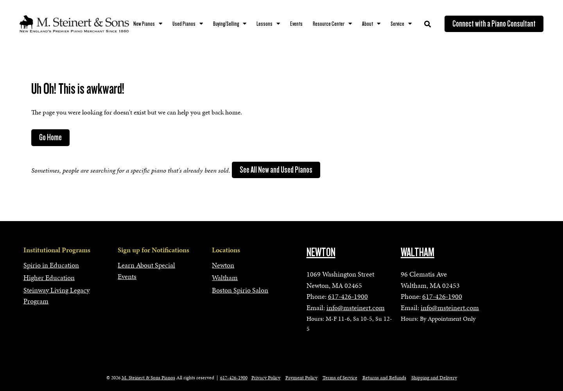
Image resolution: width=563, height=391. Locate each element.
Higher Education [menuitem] (49, 277)
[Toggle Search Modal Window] (427, 24)
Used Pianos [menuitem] (183, 24)
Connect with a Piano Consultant (494, 24)
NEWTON (321, 252)
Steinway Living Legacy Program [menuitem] (56, 295)
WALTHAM (417, 252)
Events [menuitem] (296, 24)
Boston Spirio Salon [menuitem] (240, 290)
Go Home (50, 137)
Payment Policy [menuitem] (301, 377)
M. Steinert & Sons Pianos (148, 377)
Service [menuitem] (397, 24)
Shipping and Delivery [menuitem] (434, 377)
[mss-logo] (74, 23)
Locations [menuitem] (226, 250)
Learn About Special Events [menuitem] (146, 270)
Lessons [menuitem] (264, 24)
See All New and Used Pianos (276, 170)
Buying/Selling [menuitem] (226, 24)
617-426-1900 (348, 296)
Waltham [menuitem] (225, 277)
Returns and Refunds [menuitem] (384, 377)
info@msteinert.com (355, 307)
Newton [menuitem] (223, 265)
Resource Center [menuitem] (328, 24)
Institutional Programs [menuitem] (56, 250)
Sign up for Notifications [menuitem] (153, 250)
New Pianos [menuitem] (144, 24)
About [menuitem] (367, 24)
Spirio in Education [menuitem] (51, 265)
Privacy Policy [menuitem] (265, 377)
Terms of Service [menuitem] (340, 377)
